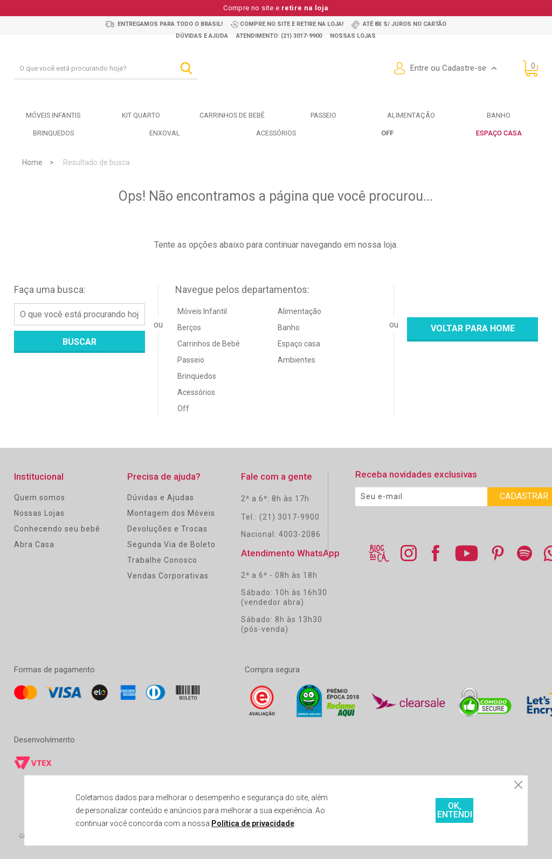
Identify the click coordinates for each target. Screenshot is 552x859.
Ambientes (296, 359)
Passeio (323, 115)
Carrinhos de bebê (232, 115)
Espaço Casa (499, 132)
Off (183, 408)
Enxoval (164, 132)
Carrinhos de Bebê (208, 343)
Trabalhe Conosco (162, 559)
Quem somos (39, 497)
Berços (189, 327)
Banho (499, 115)
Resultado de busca (96, 162)
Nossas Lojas (39, 512)
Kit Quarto (141, 115)
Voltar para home (473, 328)
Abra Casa (34, 544)
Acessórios (275, 132)
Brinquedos (53, 132)
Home (32, 162)
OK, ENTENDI (419, 811)
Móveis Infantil (202, 310)
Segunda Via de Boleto (171, 544)
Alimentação (411, 115)
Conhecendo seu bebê (57, 528)
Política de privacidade (222, 823)
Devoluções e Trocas (167, 528)
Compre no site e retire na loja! (291, 24)
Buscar (79, 341)
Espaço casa (299, 343)
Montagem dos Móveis (171, 512)
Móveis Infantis (53, 115)
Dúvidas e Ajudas (160, 497)
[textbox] (105, 68)
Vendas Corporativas (168, 575)
